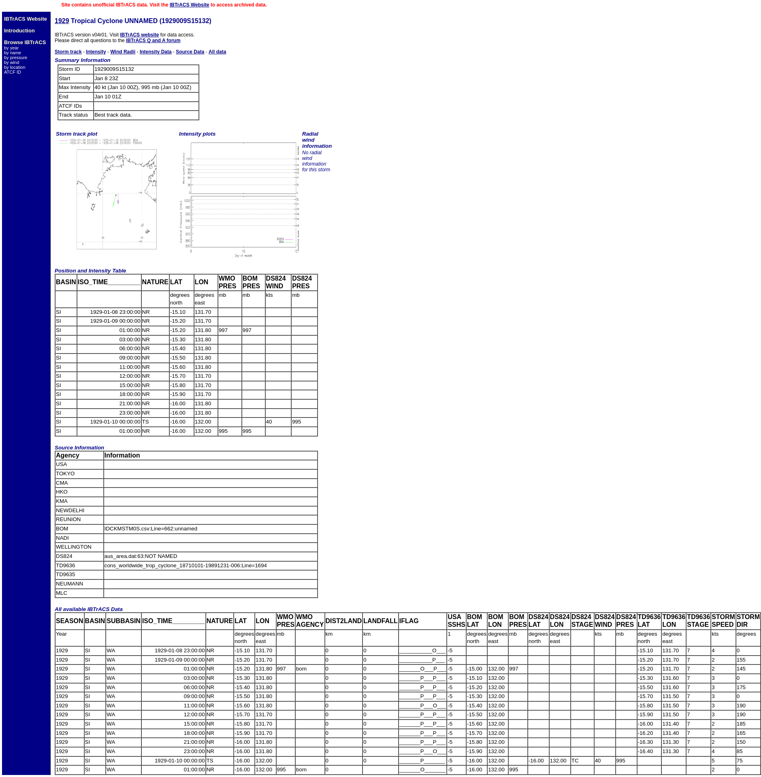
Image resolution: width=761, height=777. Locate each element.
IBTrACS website (139, 35)
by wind (11, 62)
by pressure (15, 57)
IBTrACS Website (189, 5)
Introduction (19, 31)
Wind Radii (122, 52)
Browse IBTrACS (25, 42)
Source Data (190, 52)
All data (217, 52)
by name (12, 52)
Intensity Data (156, 52)
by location (15, 67)
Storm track (68, 52)
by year (11, 47)
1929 (62, 20)
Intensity (96, 52)
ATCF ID (12, 72)
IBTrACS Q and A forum (153, 40)
